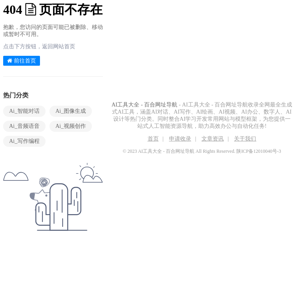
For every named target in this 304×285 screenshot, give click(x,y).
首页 (153, 139)
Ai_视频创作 (70, 126)
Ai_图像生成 (70, 111)
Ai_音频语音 (24, 126)
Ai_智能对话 (24, 111)
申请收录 (180, 139)
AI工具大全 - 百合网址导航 (144, 105)
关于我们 (245, 139)
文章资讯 (212, 139)
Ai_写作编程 (24, 141)
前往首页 (21, 61)
